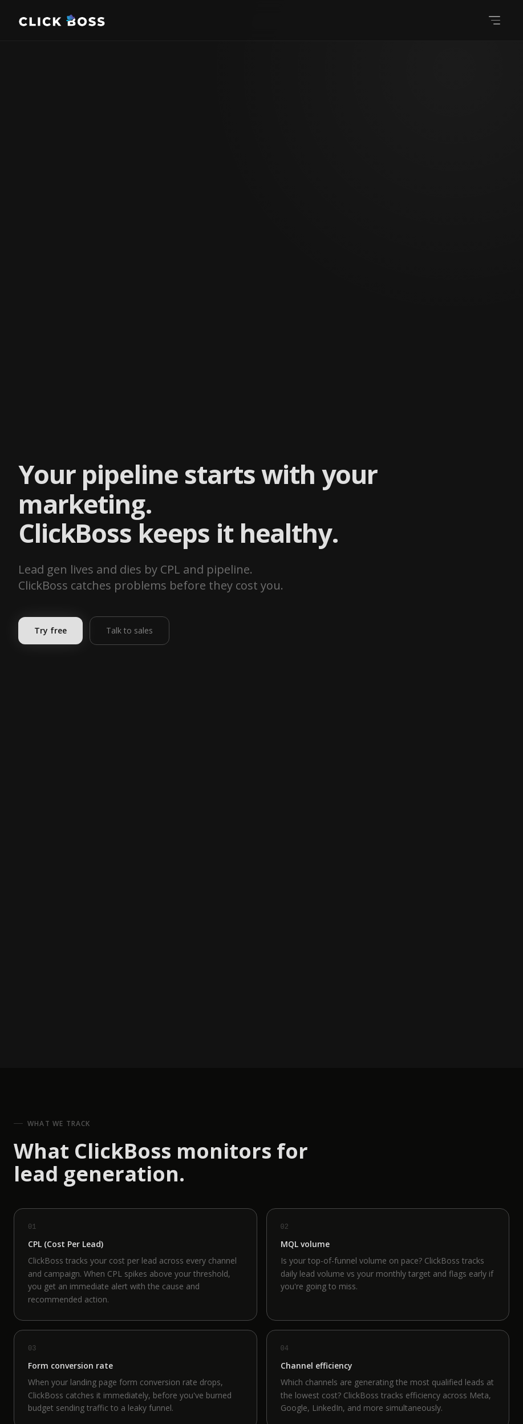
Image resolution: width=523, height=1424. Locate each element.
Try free (50, 630)
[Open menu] (494, 20)
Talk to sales (129, 630)
